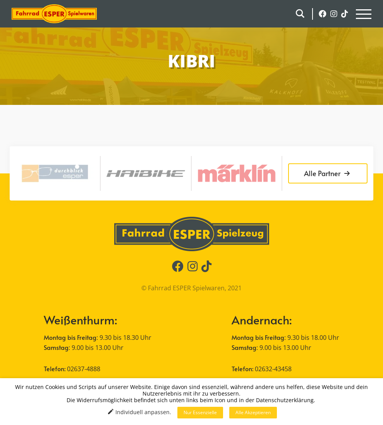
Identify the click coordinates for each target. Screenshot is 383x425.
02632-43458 (273, 369)
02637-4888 (83, 369)
